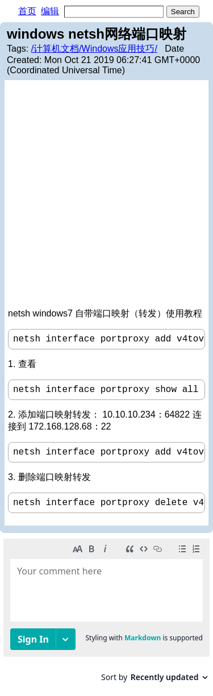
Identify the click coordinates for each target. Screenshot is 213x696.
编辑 (50, 11)
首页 (27, 11)
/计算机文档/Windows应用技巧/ (94, 48)
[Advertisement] (106, 195)
